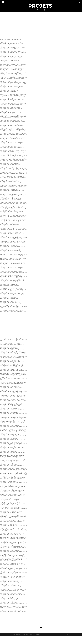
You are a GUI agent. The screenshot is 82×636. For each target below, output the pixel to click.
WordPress (38, 634)
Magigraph (20, 634)
